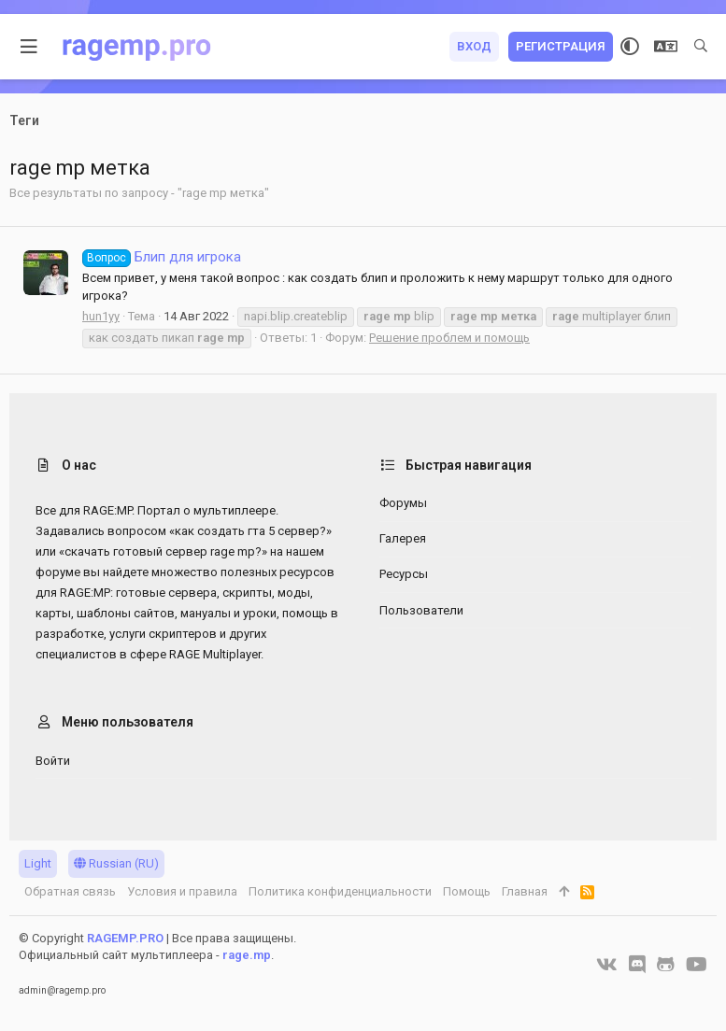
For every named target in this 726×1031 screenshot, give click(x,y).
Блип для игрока (161, 256)
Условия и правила (182, 891)
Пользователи (421, 610)
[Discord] (637, 964)
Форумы (403, 503)
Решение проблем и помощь (449, 338)
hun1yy (101, 316)
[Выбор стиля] (630, 47)
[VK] (607, 964)
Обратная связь (70, 891)
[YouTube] (696, 964)
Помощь (467, 891)
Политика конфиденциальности (340, 891)
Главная (525, 891)
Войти (53, 761)
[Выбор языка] (666, 47)
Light (37, 863)
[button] (29, 47)
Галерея (402, 538)
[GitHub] (666, 964)
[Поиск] (701, 47)
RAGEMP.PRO (125, 938)
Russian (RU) (116, 863)
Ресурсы (403, 574)
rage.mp (246, 955)
